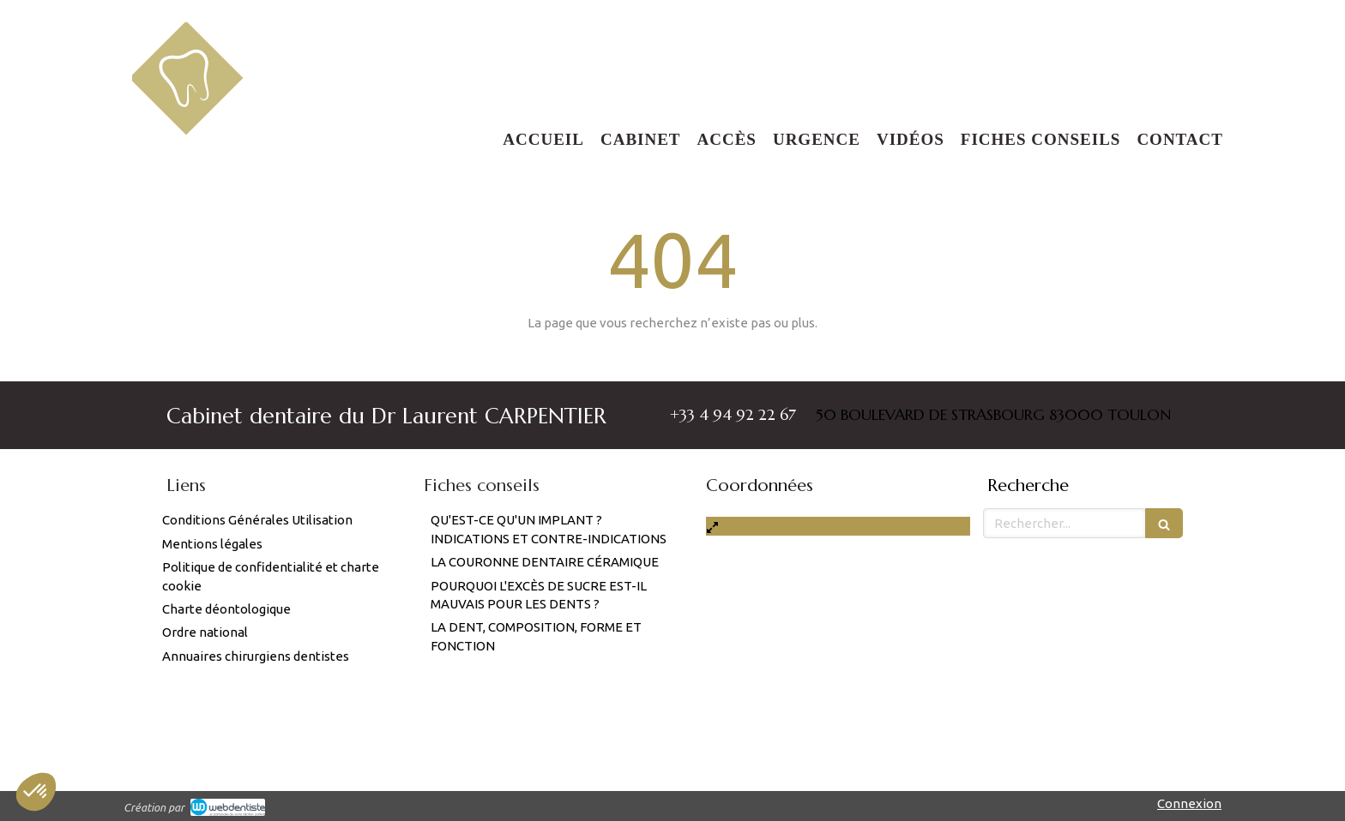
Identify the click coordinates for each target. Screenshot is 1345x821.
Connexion (1189, 803)
